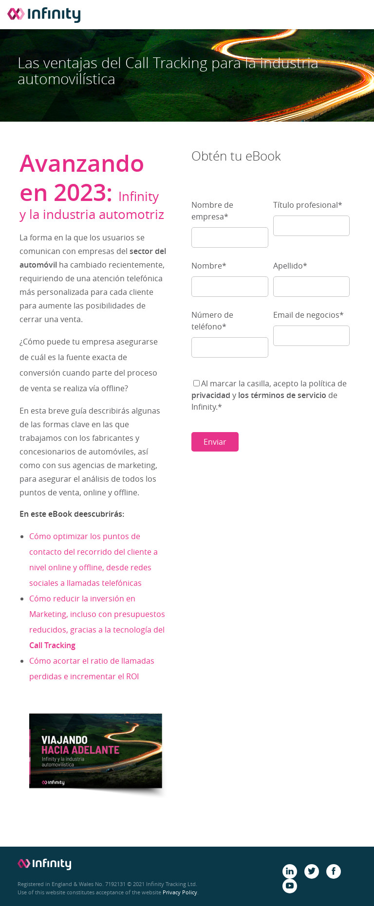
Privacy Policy (180, 892)
